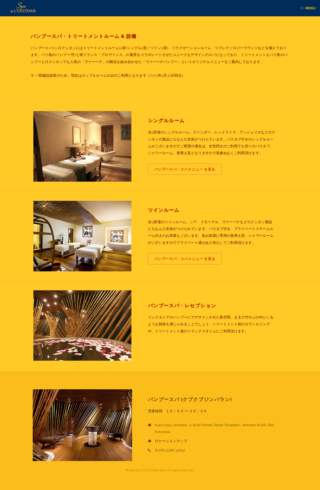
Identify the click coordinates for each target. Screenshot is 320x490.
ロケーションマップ (171, 441)
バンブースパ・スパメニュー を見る (184, 169)
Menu (312, 8)
